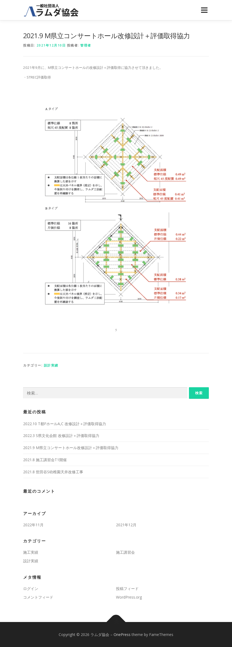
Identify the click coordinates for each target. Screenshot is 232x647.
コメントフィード (38, 597)
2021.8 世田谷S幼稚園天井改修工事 (53, 471)
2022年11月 (33, 524)
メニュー (204, 10)
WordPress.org (129, 597)
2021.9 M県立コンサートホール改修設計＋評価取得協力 (70, 447)
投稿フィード (127, 588)
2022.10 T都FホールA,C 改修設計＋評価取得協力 (64, 423)
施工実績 (30, 552)
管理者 (85, 45)
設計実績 (51, 365)
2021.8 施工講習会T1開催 (45, 459)
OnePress (122, 634)
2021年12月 (126, 524)
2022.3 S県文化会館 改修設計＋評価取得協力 (61, 435)
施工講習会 (125, 552)
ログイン (30, 588)
